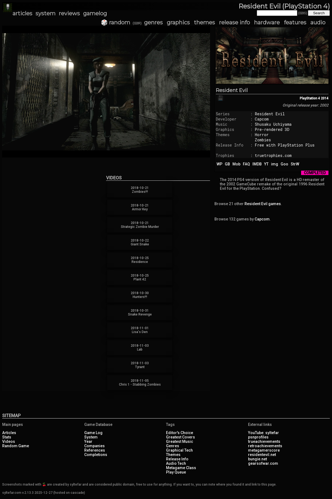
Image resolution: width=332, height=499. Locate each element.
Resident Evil (232, 90)
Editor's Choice (179, 433)
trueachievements (264, 441)
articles (22, 13)
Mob (236, 164)
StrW (295, 164)
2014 (324, 98)
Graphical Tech (179, 450)
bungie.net (257, 459)
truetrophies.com (273, 155)
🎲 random (115, 22)
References (94, 450)
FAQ (246, 164)
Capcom (262, 119)
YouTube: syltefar (263, 433)
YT (266, 164)
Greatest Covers (180, 437)
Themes (173, 454)
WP (219, 164)
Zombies (263, 139)
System (91, 437)
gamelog (95, 13)
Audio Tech (176, 463)
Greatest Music (179, 441)
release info (234, 22)
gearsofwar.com (263, 463)
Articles (9, 433)
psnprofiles (258, 437)
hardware (267, 22)
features (295, 22)
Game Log (93, 433)
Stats (6, 437)
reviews (69, 13)
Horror (262, 134)
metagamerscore (264, 450)
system (46, 13)
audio (317, 22)
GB (227, 164)
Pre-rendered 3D (272, 129)
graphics (178, 22)
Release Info (177, 459)
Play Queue (176, 472)
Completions (95, 454)
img (274, 164)
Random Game (15, 446)
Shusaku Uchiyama (273, 124)
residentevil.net (262, 454)
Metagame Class (181, 468)
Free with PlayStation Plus (284, 145)
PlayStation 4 (310, 98)
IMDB (257, 164)
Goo (284, 164)
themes (204, 22)
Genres (172, 446)
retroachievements (265, 446)
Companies (94, 446)
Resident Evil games (262, 204)
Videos (8, 441)
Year (88, 441)
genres (153, 22)
